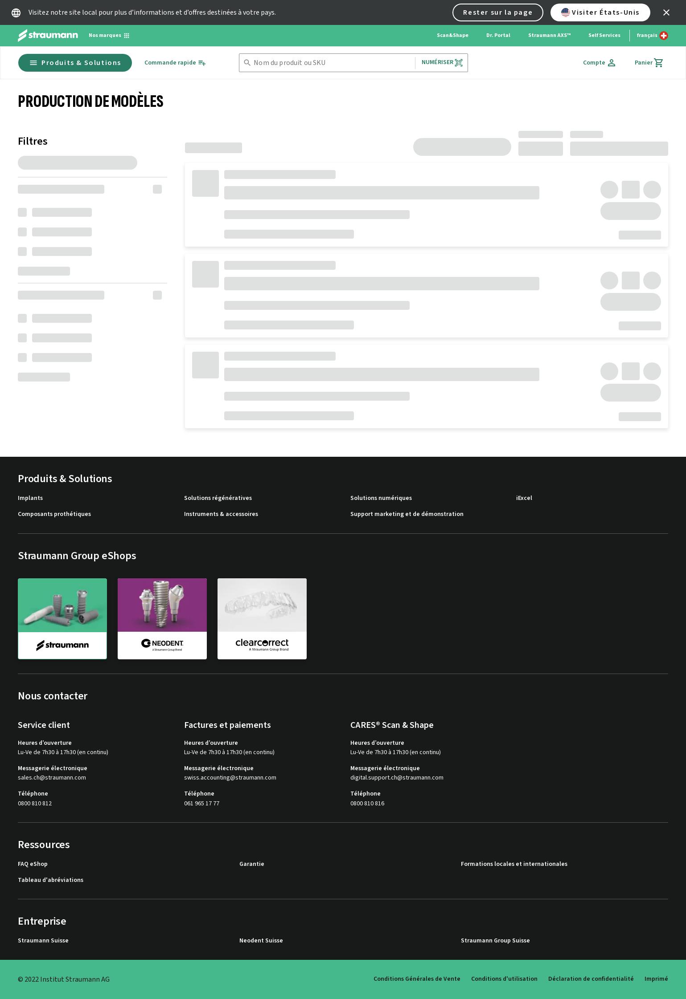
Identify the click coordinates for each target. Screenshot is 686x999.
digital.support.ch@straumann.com (397, 778)
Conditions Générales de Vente (417, 979)
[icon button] (666, 12)
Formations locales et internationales (514, 864)
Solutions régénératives (218, 498)
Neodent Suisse (261, 941)
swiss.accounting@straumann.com (230, 778)
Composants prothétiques (54, 514)
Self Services (604, 35)
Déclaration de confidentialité (591, 979)
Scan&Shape (452, 35)
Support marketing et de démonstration (407, 514)
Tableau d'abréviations (50, 880)
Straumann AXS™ (549, 35)
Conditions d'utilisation (504, 979)
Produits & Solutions (75, 63)
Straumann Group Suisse (495, 941)
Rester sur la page (498, 12)
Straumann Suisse (43, 941)
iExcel (524, 498)
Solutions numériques (381, 498)
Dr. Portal (498, 35)
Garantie (251, 864)
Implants (30, 498)
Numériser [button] (442, 62)
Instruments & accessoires (221, 514)
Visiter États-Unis (600, 12)
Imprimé (656, 979)
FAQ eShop (33, 864)
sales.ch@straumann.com (52, 778)
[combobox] (332, 63)
